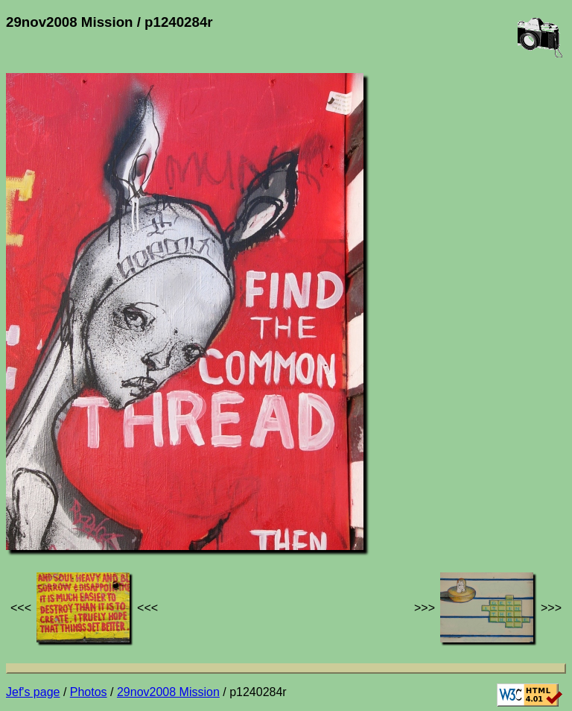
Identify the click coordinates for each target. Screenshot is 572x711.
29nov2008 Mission (168, 692)
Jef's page (33, 692)
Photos (88, 692)
